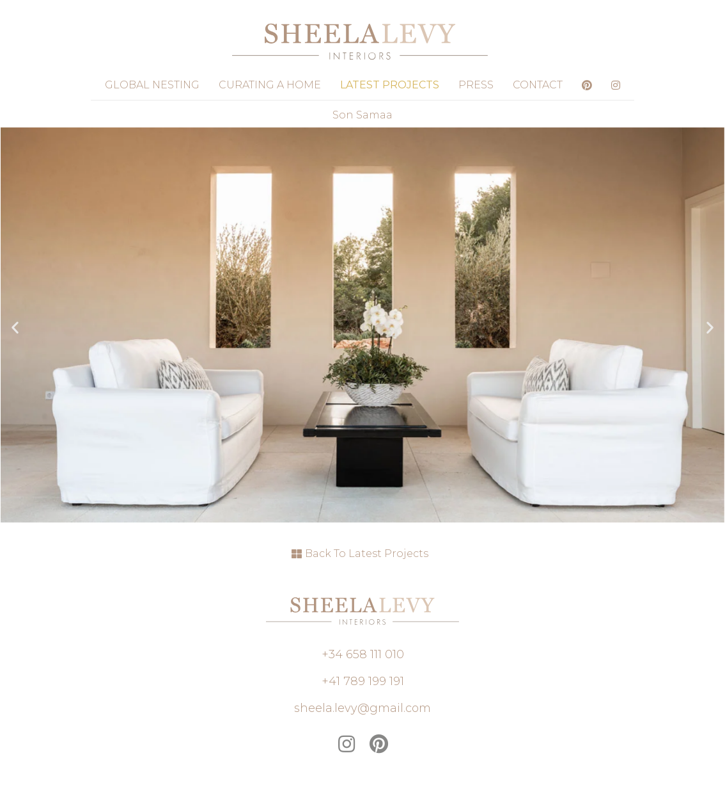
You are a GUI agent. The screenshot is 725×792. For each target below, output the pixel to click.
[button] (15, 327)
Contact (538, 85)
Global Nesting (152, 85)
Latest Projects (389, 85)
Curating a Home (270, 85)
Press (476, 85)
